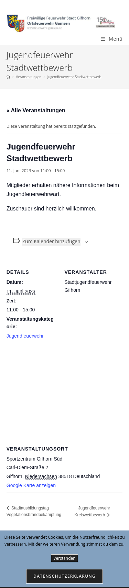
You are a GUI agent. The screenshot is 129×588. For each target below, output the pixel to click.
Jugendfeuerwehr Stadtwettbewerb (74, 76)
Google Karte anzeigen (31, 485)
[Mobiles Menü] (111, 38)
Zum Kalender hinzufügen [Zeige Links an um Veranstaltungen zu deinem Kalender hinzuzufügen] (51, 241)
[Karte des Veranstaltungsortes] (65, 393)
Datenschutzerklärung (64, 576)
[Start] (8, 76)
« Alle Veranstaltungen (36, 110)
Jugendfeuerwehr (25, 336)
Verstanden (64, 558)
